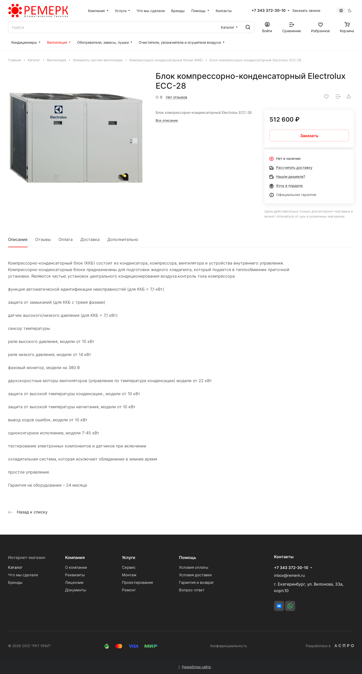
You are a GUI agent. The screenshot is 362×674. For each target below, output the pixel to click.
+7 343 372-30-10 (268, 10)
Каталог (15, 567)
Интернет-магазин (26, 557)
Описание (17, 239)
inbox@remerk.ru (289, 575)
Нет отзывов (176, 97)
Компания (75, 557)
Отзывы (43, 239)
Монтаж (129, 575)
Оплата (66, 239)
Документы (75, 590)
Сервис (128, 567)
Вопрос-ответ (192, 590)
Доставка (90, 239)
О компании (76, 567)
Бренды (15, 582)
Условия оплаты (193, 567)
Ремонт (129, 590)
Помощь (187, 557)
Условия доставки (195, 575)
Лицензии (74, 582)
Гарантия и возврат (196, 582)
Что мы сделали (23, 575)
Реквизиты (75, 575)
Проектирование (137, 582)
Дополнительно (122, 239)
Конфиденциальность (228, 646)
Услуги (128, 557)
